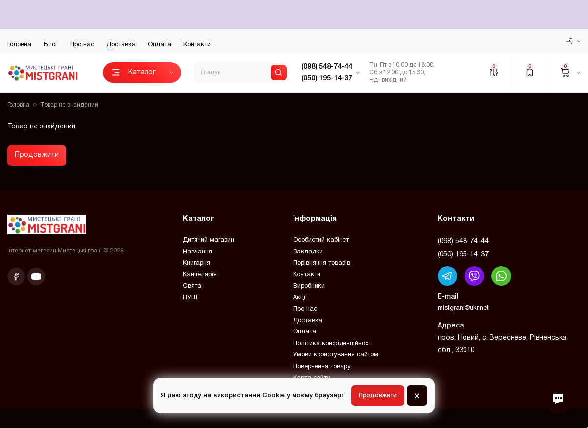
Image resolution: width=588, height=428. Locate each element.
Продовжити (37, 155)
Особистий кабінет (321, 240)
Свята (192, 286)
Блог (51, 45)
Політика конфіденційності (333, 344)
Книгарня (196, 263)
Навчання (197, 252)
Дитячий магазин (208, 240)
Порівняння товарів (321, 263)
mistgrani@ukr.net (463, 308)
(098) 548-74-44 (463, 241)
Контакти (197, 45)
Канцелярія (200, 274)
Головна (19, 45)
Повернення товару (322, 367)
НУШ (190, 298)
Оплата (159, 45)
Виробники (309, 286)
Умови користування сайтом (335, 355)
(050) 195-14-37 (463, 254)
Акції (300, 298)
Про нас (82, 45)
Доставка (121, 45)
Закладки (308, 252)
